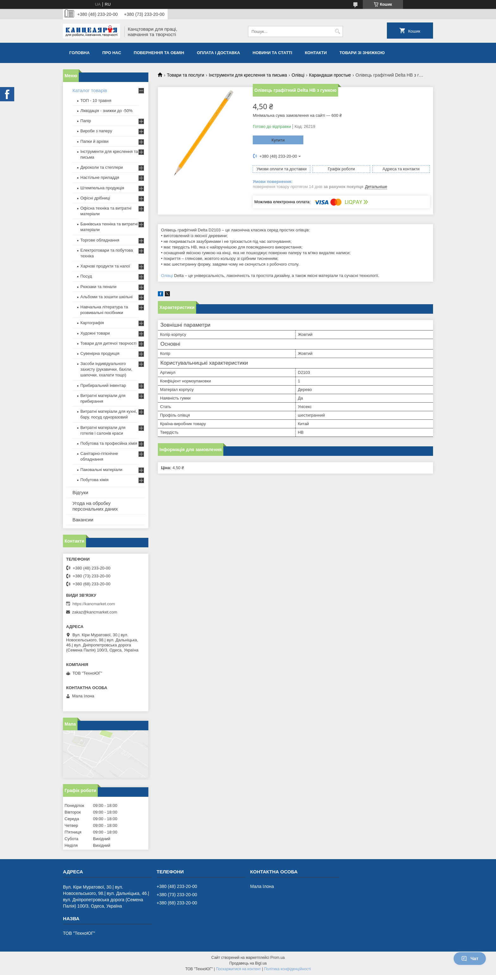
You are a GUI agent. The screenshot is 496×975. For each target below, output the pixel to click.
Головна (79, 52)
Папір (85, 120)
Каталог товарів (89, 90)
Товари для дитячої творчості (108, 343)
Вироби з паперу (96, 131)
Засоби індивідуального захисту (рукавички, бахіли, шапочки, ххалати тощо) (106, 369)
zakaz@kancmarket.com (94, 612)
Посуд (86, 276)
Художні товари (95, 333)
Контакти (316, 52)
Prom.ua (277, 957)
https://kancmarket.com (93, 603)
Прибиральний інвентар (103, 385)
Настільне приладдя (99, 177)
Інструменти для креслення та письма (248, 75)
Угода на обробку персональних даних (95, 506)
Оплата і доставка (218, 52)
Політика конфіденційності (287, 969)
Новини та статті (272, 52)
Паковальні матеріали (101, 469)
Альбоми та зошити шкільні (106, 296)
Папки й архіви (94, 141)
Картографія (92, 322)
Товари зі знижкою (362, 52)
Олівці (298, 75)
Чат (469, 958)
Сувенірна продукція (100, 353)
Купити (278, 140)
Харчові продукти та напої (105, 266)
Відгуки (80, 492)
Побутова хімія (94, 479)
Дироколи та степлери (101, 167)
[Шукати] (337, 31)
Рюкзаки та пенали (98, 286)
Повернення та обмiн (159, 52)
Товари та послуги (185, 75)
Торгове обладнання (99, 240)
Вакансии (82, 519)
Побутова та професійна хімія (108, 443)
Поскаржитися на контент (238, 969)
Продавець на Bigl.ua (248, 963)
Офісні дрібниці (95, 198)
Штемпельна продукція (102, 188)
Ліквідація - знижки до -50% (106, 110)
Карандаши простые (330, 75)
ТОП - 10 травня (95, 100)
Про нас (111, 52)
